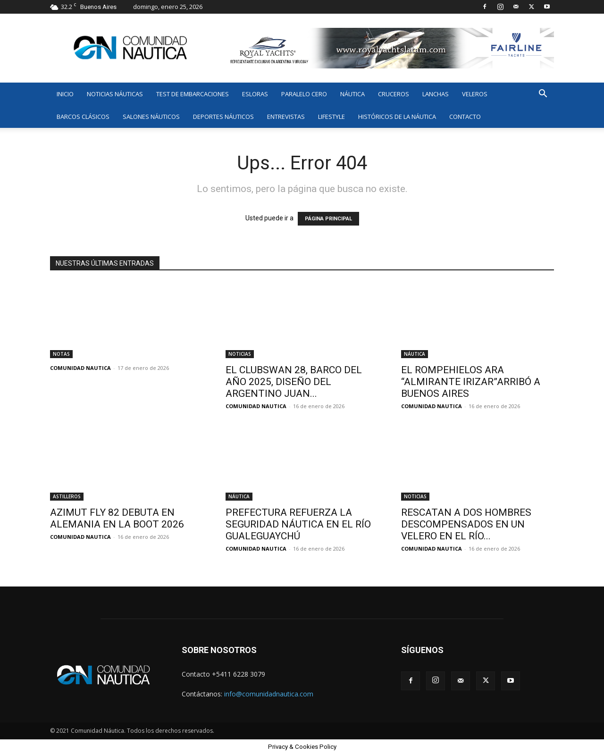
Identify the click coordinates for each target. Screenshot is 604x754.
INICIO (65, 94)
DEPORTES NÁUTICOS (223, 116)
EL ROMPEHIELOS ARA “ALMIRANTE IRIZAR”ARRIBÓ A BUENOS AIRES (470, 381)
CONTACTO (465, 116)
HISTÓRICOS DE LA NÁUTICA (397, 116)
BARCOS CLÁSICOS (83, 116)
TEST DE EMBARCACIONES (192, 94)
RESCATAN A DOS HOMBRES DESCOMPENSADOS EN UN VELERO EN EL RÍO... (466, 524)
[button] (542, 94)
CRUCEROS (393, 94)
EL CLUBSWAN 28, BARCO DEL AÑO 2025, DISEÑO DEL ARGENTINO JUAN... (294, 381)
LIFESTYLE (331, 116)
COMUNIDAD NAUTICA (80, 367)
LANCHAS (435, 94)
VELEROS (474, 94)
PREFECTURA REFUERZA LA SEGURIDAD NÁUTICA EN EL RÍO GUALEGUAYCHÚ (298, 524)
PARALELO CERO (304, 94)
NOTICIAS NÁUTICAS (115, 94)
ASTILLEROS (67, 496)
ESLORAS (255, 94)
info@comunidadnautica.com (268, 693)
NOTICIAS (239, 354)
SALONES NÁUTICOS (151, 116)
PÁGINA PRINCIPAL (328, 219)
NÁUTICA (352, 94)
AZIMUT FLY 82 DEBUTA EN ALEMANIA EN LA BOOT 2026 (117, 518)
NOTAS (61, 354)
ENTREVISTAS (286, 116)
